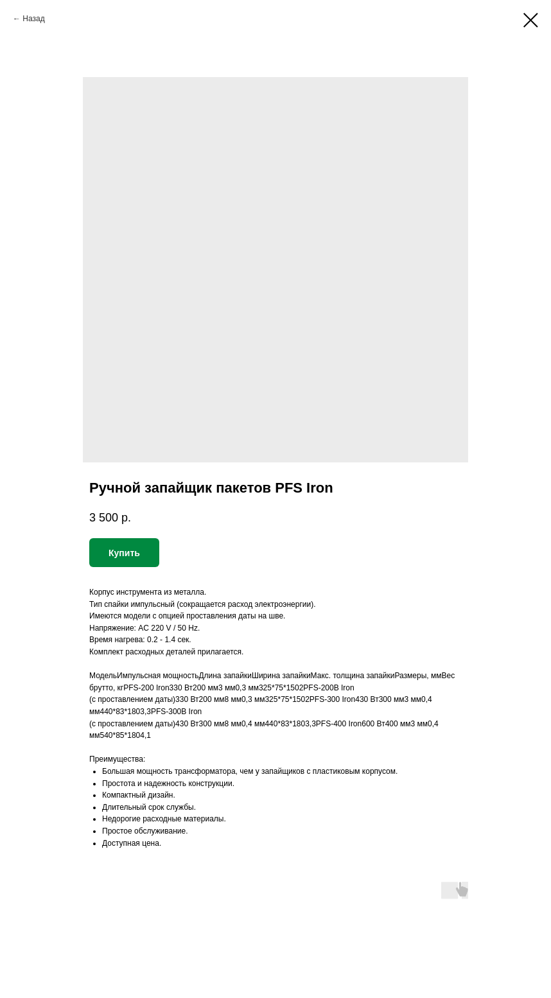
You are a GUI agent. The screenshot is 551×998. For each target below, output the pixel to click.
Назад (33, 18)
